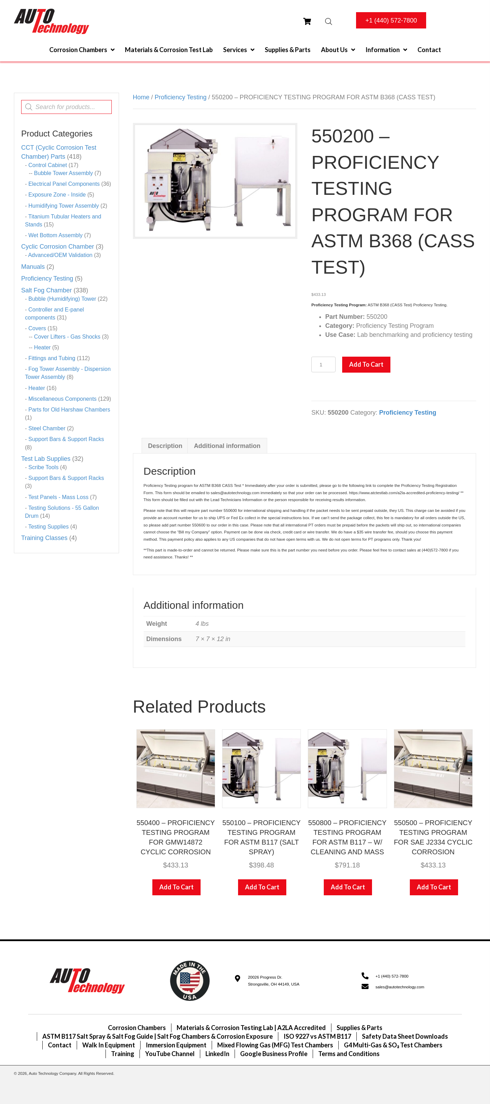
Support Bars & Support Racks (66, 439)
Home (141, 97)
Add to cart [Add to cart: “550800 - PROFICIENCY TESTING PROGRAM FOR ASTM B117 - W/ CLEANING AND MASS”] (348, 887)
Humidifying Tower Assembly (63, 206)
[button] (391, 20)
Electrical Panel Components (64, 184)
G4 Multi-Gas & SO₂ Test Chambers (393, 1045)
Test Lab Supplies (45, 458)
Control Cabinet (47, 165)
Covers (37, 328)
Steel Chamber (47, 428)
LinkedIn (217, 1053)
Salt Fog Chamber (46, 290)
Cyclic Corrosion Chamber (57, 246)
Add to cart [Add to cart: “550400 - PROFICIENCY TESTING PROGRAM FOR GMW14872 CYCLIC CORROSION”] (176, 887)
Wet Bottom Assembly (55, 235)
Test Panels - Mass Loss (58, 497)
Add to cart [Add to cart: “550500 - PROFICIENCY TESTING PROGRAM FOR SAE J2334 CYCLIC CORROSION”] (434, 887)
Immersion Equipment (176, 1045)
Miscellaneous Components (62, 399)
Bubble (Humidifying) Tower (62, 299)
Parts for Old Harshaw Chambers (69, 410)
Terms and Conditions (349, 1053)
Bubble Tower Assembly (63, 173)
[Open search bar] (328, 21)
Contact (59, 1045)
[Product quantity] (323, 364)
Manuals (33, 266)
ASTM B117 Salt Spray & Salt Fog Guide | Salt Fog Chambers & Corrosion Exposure (157, 1036)
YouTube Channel (170, 1053)
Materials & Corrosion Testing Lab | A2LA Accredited (251, 1027)
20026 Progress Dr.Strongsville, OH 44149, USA (273, 981)
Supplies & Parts (359, 1027)
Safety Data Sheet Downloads (405, 1036)
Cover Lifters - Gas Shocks (67, 337)
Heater (42, 347)
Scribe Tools (43, 467)
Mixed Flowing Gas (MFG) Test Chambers (275, 1045)
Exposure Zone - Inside (57, 195)
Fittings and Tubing (51, 358)
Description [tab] (165, 445)
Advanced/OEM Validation (60, 255)
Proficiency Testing (47, 278)
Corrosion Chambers (137, 1027)
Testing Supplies (48, 527)
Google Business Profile (273, 1053)
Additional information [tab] (227, 445)
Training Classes (44, 537)
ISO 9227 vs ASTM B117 (317, 1036)
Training (122, 1053)
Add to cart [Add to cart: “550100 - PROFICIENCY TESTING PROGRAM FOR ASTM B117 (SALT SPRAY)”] (262, 887)
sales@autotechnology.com (399, 987)
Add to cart (366, 364)
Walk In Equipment (108, 1045)
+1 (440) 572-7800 (391, 976)
